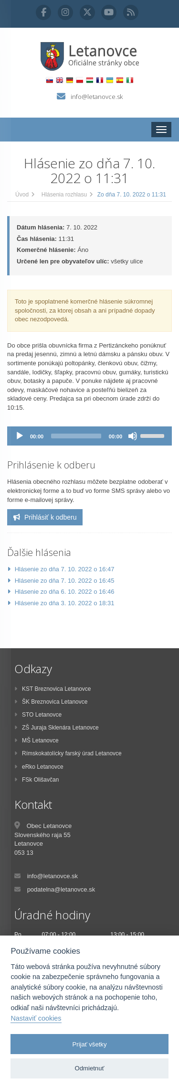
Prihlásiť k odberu (44, 517)
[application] (89, 436)
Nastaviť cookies (36, 1018)
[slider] (76, 436)
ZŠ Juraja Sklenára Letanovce (56, 727)
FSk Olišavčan (36, 779)
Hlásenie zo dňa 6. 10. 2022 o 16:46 (65, 591)
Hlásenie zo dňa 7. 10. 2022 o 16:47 (65, 569)
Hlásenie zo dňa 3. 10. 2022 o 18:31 (65, 603)
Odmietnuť (90, 1068)
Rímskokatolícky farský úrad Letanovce (68, 753)
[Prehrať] (19, 436)
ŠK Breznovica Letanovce (50, 701)
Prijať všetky (90, 1044)
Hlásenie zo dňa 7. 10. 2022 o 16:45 (65, 580)
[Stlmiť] (132, 436)
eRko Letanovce (38, 766)
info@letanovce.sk (97, 96)
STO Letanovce (38, 714)
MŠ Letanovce (36, 740)
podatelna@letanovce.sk (61, 889)
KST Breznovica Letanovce (52, 689)
